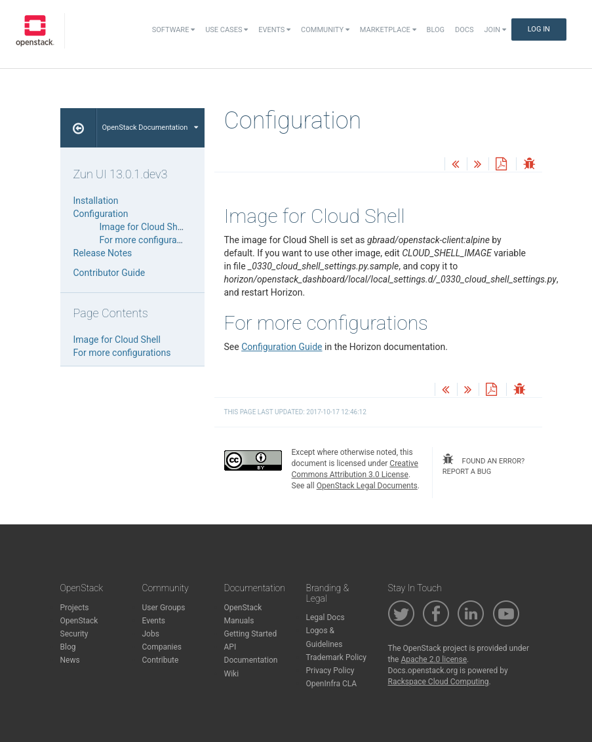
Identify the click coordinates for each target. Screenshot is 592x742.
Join (495, 30)
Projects (74, 607)
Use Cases (226, 30)
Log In (539, 29)
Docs (464, 30)
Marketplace (388, 30)
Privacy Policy (330, 670)
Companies (162, 647)
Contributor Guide (109, 272)
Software (173, 30)
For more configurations (148, 240)
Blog (436, 30)
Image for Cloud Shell (143, 227)
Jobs (150, 633)
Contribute (160, 660)
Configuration (100, 213)
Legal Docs (325, 617)
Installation (96, 200)
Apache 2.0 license (434, 659)
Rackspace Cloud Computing (438, 681)
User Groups (164, 607)
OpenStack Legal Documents (367, 485)
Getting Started (250, 633)
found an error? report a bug (483, 465)
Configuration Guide (281, 347)
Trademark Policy (336, 657)
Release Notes (102, 253)
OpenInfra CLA (331, 683)
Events (274, 30)
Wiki (231, 673)
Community (325, 30)
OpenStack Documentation (150, 127)
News (70, 660)
